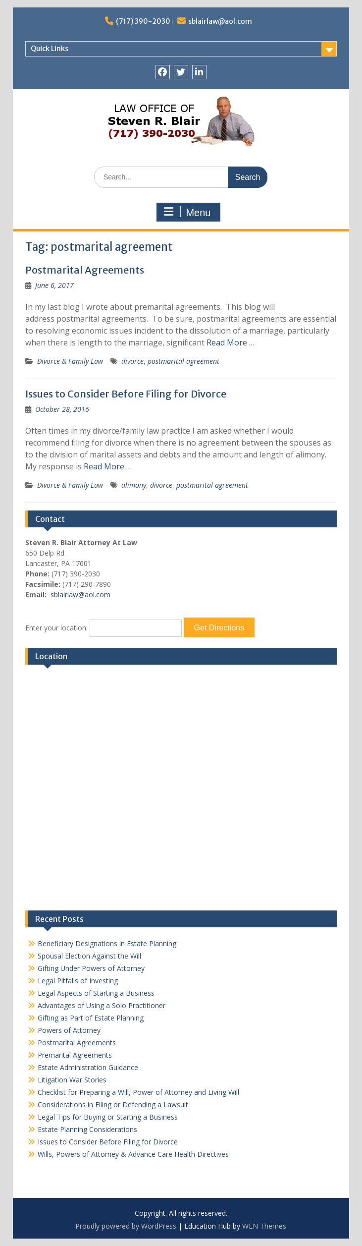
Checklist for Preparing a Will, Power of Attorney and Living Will (138, 1092)
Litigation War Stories (72, 1079)
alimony (133, 485)
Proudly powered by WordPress (125, 1226)
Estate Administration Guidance (88, 1067)
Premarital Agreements (75, 1055)
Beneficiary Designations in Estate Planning (107, 943)
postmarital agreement (183, 361)
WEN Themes (264, 1226)
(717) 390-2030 (143, 21)
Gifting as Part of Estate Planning (91, 1017)
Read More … (231, 342)
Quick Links (49, 48)
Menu (187, 212)
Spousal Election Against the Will (89, 956)
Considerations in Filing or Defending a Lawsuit (113, 1104)
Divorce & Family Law (70, 361)
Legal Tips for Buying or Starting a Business (108, 1117)
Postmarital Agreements (84, 270)
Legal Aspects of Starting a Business (96, 993)
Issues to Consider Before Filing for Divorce (125, 394)
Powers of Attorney (69, 1030)
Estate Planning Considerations (87, 1129)
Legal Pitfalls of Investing (78, 980)
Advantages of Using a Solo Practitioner (101, 1005)
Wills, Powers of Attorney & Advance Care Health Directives (133, 1154)
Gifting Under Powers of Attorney (91, 968)
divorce (132, 361)
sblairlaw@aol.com (220, 21)
